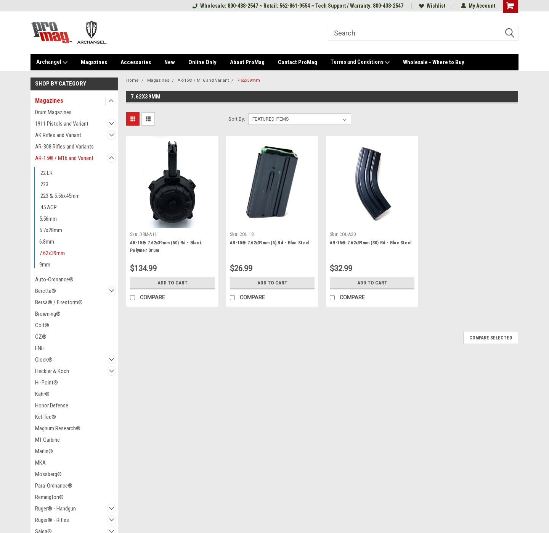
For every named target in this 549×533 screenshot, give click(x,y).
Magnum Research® (57, 428)
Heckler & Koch (52, 371)
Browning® (48, 313)
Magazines (94, 62)
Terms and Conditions (360, 62)
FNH (40, 348)
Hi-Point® (46, 382)
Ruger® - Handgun (55, 508)
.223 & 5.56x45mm (59, 195)
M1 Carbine (47, 439)
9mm (44, 264)
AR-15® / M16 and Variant (64, 158)
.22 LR (46, 173)
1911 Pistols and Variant (61, 123)
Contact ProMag (297, 62)
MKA (40, 462)
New (169, 62)
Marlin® (44, 451)
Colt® (42, 325)
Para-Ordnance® (53, 485)
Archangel (51, 62)
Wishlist (432, 6)
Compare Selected (490, 338)
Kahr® (42, 394)
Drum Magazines (53, 112)
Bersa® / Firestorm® (59, 302)
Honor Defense (51, 405)
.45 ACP (48, 207)
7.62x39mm (52, 253)
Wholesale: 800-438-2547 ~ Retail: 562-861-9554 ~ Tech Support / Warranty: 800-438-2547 (298, 6)
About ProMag (247, 62)
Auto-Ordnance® (54, 279)
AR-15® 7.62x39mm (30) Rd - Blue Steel (370, 243)
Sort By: (236, 119)
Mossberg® (48, 474)
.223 (43, 184)
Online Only (202, 62)
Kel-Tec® (45, 416)
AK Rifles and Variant (58, 135)
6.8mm (46, 241)
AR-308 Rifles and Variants (64, 146)
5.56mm (48, 218)
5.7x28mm (50, 230)
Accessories (135, 62)
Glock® (44, 359)
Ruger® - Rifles (52, 520)
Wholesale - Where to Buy (433, 62)
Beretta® (45, 290)
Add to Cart (172, 282)
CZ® (41, 336)
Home (132, 80)
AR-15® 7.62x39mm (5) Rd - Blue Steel (269, 243)
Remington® (49, 497)
